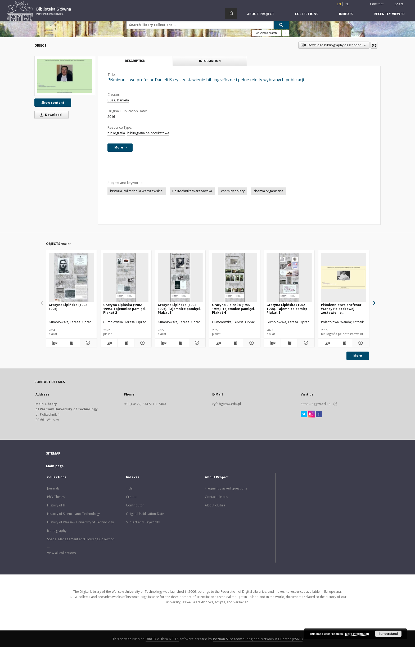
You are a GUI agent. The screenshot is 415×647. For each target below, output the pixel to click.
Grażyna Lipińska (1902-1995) (68, 307)
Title (129, 488)
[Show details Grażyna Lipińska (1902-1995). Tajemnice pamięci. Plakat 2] (142, 342)
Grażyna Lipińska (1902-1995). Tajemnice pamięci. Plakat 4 (233, 308)
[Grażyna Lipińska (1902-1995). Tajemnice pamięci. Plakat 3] (180, 277)
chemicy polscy (233, 191)
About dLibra (215, 505)
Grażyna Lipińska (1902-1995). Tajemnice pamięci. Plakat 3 (179, 308)
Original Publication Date (145, 513)
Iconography (56, 530)
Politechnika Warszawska (192, 191)
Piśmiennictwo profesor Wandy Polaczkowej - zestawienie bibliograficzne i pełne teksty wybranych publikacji (341, 308)
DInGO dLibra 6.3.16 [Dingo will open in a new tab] (162, 639)
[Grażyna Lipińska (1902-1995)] (71, 277)
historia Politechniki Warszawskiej (136, 191)
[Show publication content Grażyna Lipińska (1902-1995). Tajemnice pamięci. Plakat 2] (126, 342)
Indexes (346, 14)
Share (399, 4)
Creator (132, 497)
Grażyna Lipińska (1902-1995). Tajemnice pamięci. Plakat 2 (124, 308)
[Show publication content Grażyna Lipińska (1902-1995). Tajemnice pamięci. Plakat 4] (234, 342)
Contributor (135, 505)
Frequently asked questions (226, 488)
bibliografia (116, 133)
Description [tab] (135, 61)
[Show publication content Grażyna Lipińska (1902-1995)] (71, 342)
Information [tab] (210, 61)
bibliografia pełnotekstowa (148, 133)
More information (357, 633)
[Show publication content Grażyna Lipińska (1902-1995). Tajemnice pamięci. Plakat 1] (289, 342)
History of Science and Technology (73, 513)
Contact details (216, 497)
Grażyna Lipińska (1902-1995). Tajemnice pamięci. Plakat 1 (288, 308)
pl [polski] (347, 4)
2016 (111, 116)
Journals (53, 488)
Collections (306, 14)
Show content (52, 102)
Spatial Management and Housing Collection (81, 539)
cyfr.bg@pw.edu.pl (226, 404)
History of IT (56, 505)
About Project (260, 14)
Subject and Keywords (143, 522)
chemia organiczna (268, 191)
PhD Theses (56, 497)
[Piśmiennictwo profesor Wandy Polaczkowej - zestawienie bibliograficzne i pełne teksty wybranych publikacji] (343, 277)
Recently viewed (389, 14)
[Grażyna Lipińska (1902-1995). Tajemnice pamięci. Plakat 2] (125, 277)
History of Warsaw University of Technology (80, 522)
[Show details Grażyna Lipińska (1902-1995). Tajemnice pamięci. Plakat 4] (250, 342)
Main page (55, 466)
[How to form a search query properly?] (285, 33)
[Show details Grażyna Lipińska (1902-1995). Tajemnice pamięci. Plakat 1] (305, 342)
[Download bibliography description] (54, 342)
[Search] (281, 24)
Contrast (377, 4)
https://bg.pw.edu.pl (316, 404)
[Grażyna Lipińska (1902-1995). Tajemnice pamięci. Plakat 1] (289, 277)
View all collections (61, 553)
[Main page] (231, 13)
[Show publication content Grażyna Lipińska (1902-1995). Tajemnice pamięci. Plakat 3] (180, 342)
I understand (388, 634)
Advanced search (266, 33)
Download (50, 115)
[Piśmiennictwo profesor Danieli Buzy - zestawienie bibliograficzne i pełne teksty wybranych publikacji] (64, 76)
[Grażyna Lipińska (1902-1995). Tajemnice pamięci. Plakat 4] (234, 277)
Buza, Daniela (118, 100)
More (357, 355)
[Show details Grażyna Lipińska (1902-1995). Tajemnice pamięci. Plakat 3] (196, 342)
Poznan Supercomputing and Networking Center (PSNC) (258, 639)
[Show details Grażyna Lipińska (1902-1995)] (87, 342)
